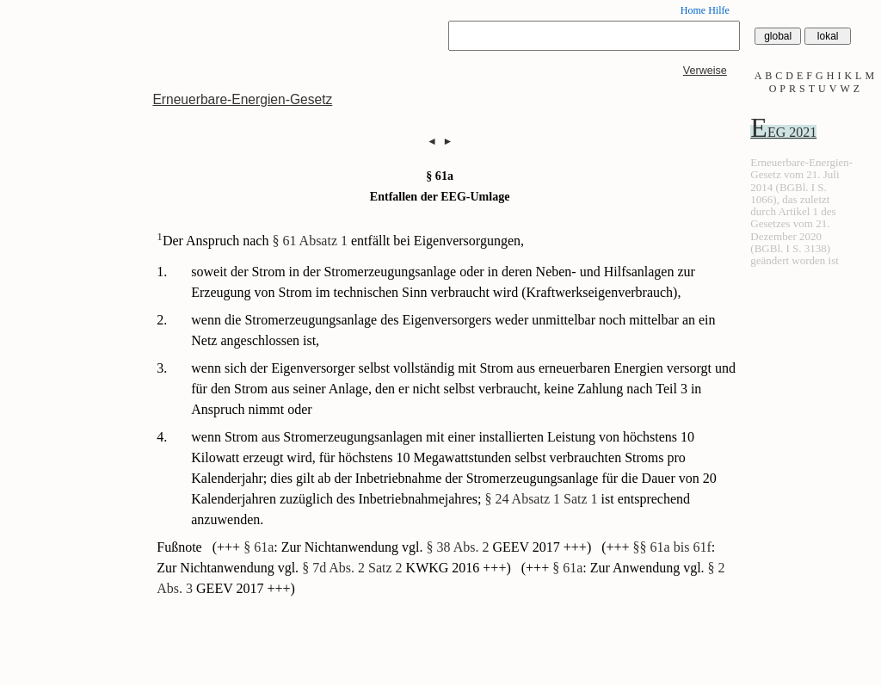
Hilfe (719, 10)
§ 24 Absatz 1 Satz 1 (540, 498)
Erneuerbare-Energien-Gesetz (242, 99)
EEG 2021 (783, 132)
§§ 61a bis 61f (672, 547)
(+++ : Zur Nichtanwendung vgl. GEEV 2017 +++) (404, 547)
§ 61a (258, 547)
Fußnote (181, 547)
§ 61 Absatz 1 (310, 240)
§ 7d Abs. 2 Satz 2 (352, 567)
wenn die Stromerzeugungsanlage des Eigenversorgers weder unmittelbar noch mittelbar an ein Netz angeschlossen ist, (453, 330)
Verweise (705, 71)
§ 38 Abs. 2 (458, 547)
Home (693, 10)
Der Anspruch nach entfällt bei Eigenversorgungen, (340, 240)
